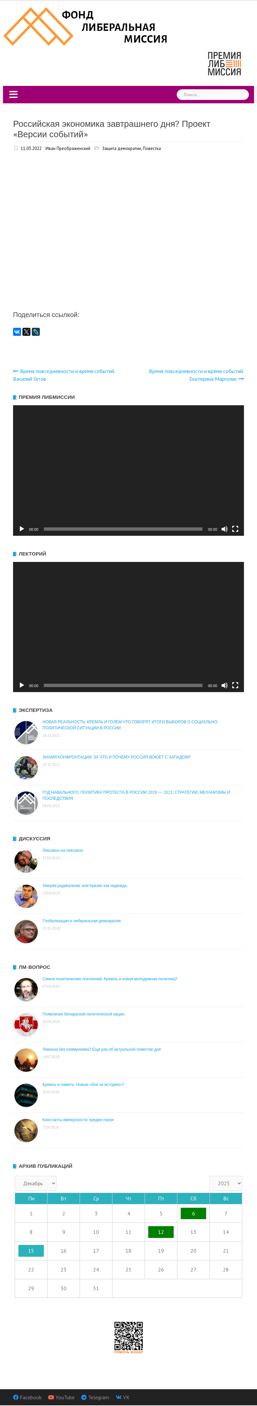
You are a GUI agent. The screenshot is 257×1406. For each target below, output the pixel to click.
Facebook (30, 1397)
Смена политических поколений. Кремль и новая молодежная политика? (109, 979)
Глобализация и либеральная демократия (81, 921)
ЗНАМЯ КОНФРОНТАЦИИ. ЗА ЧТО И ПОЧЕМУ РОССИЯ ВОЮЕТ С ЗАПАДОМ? (116, 757)
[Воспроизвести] (21, 529)
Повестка (152, 148)
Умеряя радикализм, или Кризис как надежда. (84, 885)
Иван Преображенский (68, 148)
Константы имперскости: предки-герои (78, 1119)
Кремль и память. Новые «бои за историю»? (83, 1084)
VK (126, 1397)
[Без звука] (224, 529)
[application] (128, 470)
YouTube (65, 1397)
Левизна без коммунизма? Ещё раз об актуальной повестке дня (101, 1049)
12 (161, 1232)
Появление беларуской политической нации (83, 1014)
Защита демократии (121, 148)
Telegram (98, 1397)
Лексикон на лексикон (62, 850)
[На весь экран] (235, 529)
